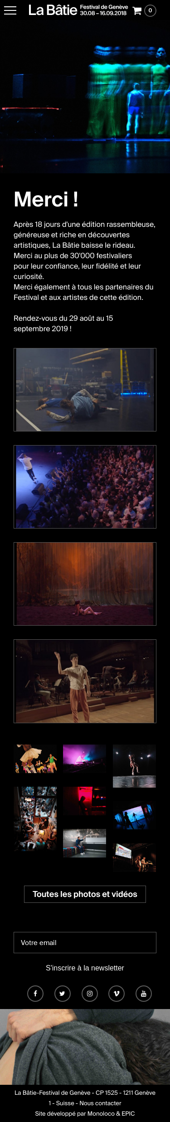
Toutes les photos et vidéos (85, 894)
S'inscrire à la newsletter (85, 968)
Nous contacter (100, 1103)
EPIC (128, 1114)
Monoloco (101, 1114)
